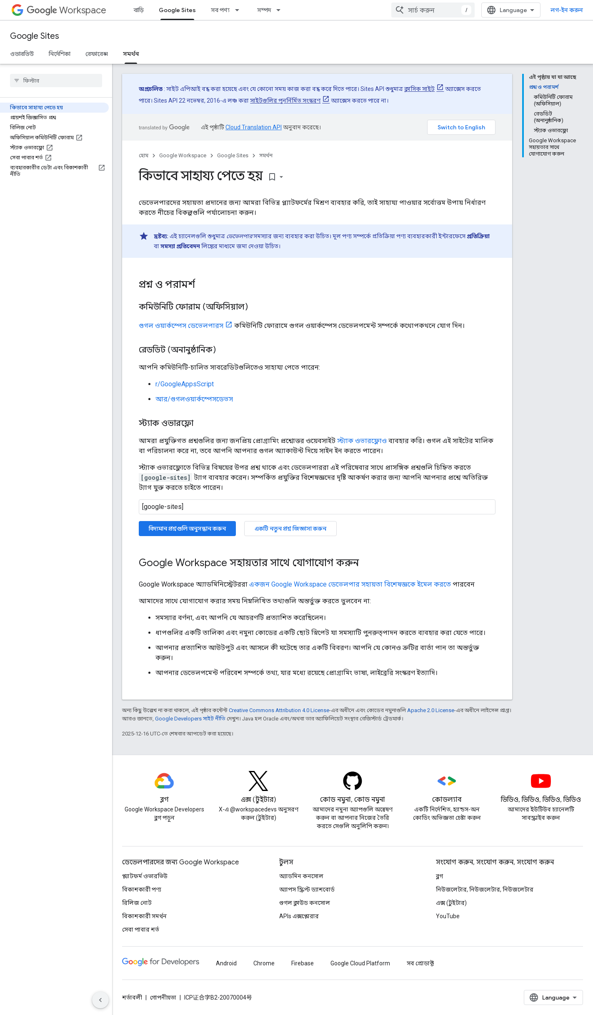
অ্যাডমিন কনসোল (301, 876)
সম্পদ (264, 10)
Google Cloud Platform (360, 963)
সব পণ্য (220, 10)
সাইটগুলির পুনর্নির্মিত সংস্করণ (285, 100)
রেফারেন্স (96, 54)
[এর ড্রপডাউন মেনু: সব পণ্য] (240, 10)
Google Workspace (182, 155)
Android (226, 963)
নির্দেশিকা (59, 54)
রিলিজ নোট (137, 902)
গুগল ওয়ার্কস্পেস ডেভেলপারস (181, 326)
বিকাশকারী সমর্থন (144, 916)
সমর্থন (266, 155)
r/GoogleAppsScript (184, 384)
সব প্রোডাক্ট (420, 963)
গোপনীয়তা (163, 997)
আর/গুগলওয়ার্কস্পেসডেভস (194, 399)
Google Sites (34, 36)
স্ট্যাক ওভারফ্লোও (362, 441)
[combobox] (433, 10)
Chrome (264, 963)
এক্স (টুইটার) (451, 902)
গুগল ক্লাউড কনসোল (304, 902)
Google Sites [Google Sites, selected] (177, 10)
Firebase (302, 963)
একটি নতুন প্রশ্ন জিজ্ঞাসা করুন (290, 528)
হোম (143, 155)
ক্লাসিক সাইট (419, 89)
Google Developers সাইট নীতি (190, 718)
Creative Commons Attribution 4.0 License (279, 710)
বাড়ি (139, 10)
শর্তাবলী (132, 997)
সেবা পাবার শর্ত (140, 929)
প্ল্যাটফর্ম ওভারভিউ (145, 876)
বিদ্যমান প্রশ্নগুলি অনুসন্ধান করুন (187, 528)
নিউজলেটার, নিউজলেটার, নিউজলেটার (484, 889)
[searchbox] (56, 80)
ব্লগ (439, 876)
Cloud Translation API (253, 127)
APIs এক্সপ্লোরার (299, 916)
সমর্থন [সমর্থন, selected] (131, 54)
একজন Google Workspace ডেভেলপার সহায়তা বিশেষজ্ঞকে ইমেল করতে (350, 584)
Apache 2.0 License (430, 710)
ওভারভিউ (22, 54)
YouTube (448, 916)
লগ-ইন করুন (566, 10)
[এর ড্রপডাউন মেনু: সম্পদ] (281, 10)
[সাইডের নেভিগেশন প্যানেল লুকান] (100, 1000)
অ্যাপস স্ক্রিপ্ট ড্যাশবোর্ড (307, 889)
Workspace (66, 10)
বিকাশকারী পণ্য (141, 889)
